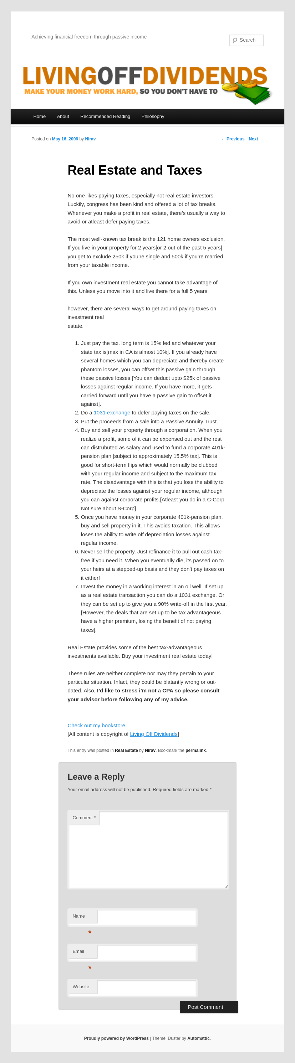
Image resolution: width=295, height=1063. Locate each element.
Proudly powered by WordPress (116, 1038)
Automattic (198, 1038)
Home (39, 116)
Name (81, 918)
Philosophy (153, 116)
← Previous (233, 138)
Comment (84, 817)
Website (80, 986)
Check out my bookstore (96, 725)
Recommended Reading (105, 116)
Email (81, 953)
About (63, 116)
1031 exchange (112, 412)
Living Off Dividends (154, 734)
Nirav (90, 138)
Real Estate (126, 750)
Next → (256, 138)
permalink (195, 750)
